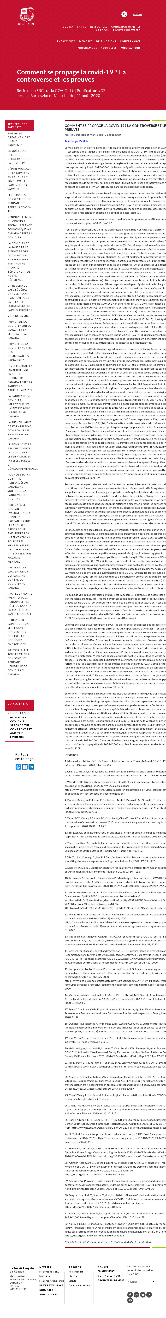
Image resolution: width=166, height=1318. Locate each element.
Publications (130, 48)
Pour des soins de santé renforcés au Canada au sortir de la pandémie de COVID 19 (19, 486)
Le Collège (44, 1276)
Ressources (98, 27)
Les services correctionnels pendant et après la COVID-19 (20, 203)
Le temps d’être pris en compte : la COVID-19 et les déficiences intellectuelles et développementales (23, 456)
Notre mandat (76, 1271)
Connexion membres (126, 27)
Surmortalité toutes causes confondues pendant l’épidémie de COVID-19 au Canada (18, 662)
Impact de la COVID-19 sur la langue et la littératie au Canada (19, 329)
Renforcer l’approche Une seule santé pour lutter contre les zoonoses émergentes (19, 632)
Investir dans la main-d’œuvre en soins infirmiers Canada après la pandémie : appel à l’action (20, 378)
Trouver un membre (111, 1280)
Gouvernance (130, 41)
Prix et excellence (51, 1285)
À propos (102, 30)
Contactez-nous (109, 1275)
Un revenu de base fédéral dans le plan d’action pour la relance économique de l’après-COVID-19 (20, 297)
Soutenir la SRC (75, 27)
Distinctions (106, 41)
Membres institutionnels (51, 1280)
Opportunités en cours (80, 1285)
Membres (86, 41)
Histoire (73, 1276)
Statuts (72, 1280)
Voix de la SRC (18, 315)
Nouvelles (109, 48)
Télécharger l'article (76, 141)
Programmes (87, 48)
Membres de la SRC (49, 1271)
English (137, 14)
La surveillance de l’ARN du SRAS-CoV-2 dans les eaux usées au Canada (20, 430)
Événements (66, 41)
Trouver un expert (127, 30)
